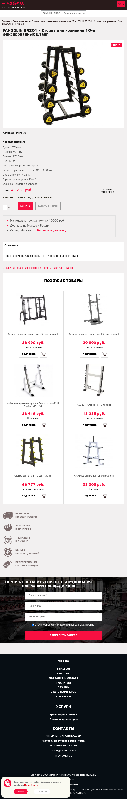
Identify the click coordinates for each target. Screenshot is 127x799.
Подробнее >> (31, 785)
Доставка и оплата (63, 678)
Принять (20, 792)
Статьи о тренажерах (63, 719)
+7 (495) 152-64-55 (63, 746)
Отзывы (63, 687)
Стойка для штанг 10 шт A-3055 (33, 476)
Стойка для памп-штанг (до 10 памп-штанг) (94, 334)
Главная (6, 21)
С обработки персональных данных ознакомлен (65, 625)
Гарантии (63, 682)
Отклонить (42, 791)
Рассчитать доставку (51, 230)
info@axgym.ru (63, 755)
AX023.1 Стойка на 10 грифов (94, 405)
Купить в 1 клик (48, 206)
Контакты (63, 696)
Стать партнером (63, 692)
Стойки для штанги (61, 268)
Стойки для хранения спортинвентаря (51, 21)
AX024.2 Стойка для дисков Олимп (94, 476)
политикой (42, 625)
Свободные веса (21, 21)
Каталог (63, 673)
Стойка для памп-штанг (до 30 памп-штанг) (33, 334)
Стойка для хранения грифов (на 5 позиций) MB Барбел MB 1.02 (33, 405)
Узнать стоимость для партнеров (28, 197)
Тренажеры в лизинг (64, 714)
